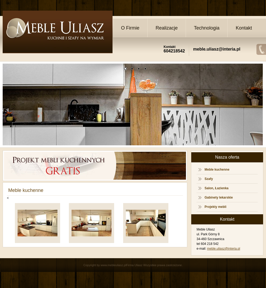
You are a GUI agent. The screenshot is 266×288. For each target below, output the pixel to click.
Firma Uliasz (134, 265)
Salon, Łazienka (216, 188)
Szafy (209, 179)
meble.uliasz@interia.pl (223, 248)
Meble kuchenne (217, 169)
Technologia (206, 28)
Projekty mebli (215, 207)
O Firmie (130, 28)
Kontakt (244, 28)
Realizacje (167, 28)
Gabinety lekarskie (219, 197)
